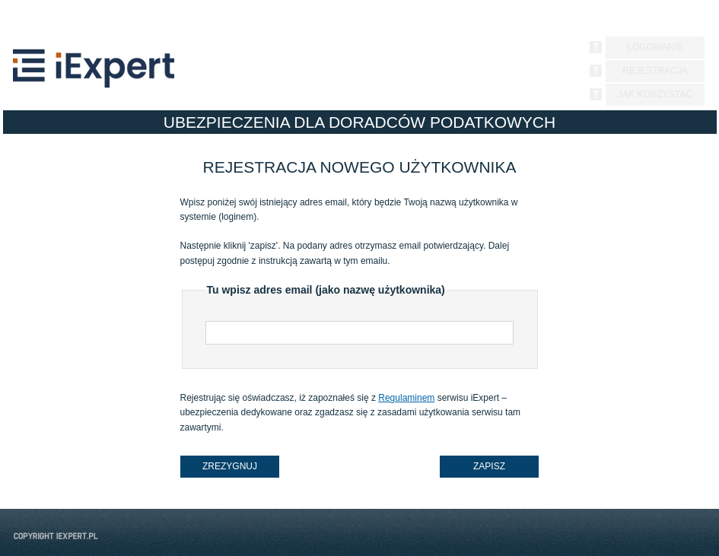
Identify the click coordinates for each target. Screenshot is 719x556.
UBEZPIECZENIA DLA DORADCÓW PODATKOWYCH (359, 122)
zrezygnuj (229, 466)
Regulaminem (406, 397)
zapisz (489, 466)
